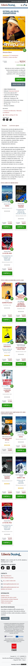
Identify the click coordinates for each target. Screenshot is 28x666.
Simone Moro (7, 52)
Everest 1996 (21, 477)
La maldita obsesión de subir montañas (21, 304)
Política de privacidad (6, 601)
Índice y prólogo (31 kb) (11, 115)
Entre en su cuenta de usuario (19, 1)
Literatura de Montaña (10, 110)
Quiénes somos (5, 595)
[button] (21, 5)
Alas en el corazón (21, 206)
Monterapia (7, 346)
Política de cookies (6, 603)
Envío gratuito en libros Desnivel (9, 599)
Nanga (7, 206)
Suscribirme (5, 618)
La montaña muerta (7, 390)
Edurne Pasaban (7, 302)
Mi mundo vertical (7, 477)
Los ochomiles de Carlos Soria (21, 348)
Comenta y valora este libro (10, 57)
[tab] (4, 126)
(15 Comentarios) (13, 55)
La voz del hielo (7, 253)
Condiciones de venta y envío (8, 597)
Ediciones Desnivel (14, 91)
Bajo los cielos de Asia (7, 439)
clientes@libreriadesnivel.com (10, 584)
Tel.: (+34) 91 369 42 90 (8, 581)
